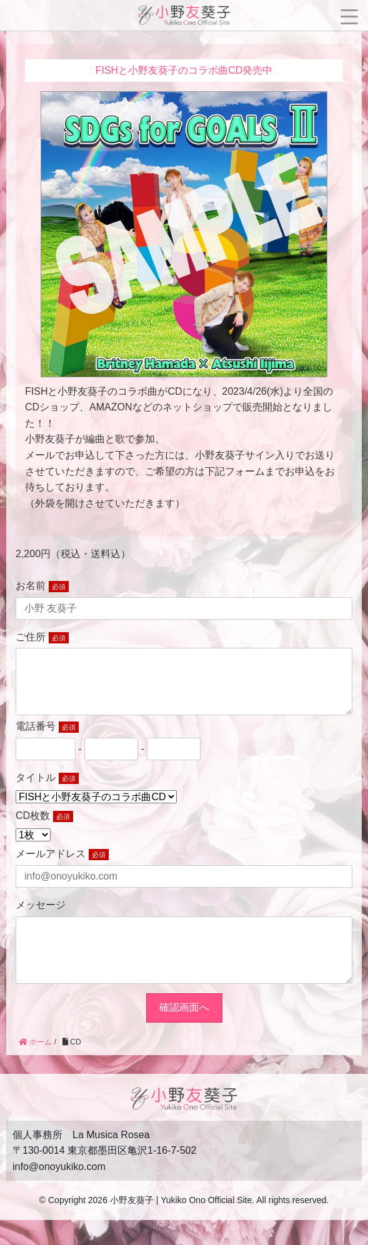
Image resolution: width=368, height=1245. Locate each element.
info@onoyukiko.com (59, 1191)
